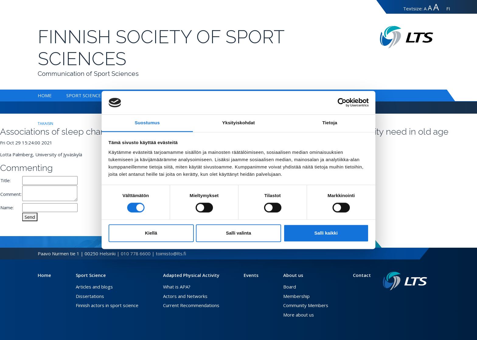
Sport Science (83, 95)
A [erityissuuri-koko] (436, 7)
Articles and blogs (94, 287)
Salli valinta (238, 233)
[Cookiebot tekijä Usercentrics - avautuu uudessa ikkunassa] (342, 102)
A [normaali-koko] (425, 8)
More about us (298, 315)
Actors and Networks (185, 296)
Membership (296, 296)
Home (45, 95)
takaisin (45, 123)
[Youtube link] (424, 300)
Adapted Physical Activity (191, 275)
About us (293, 275)
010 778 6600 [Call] (136, 253)
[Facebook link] (410, 300)
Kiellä (151, 233)
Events (251, 275)
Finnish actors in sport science (107, 305)
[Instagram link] (419, 300)
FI (448, 8)
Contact (362, 275)
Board (289, 287)
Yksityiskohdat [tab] (238, 122)
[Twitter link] (415, 300)
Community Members (305, 305)
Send (30, 217)
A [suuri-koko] (430, 7)
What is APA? (176, 287)
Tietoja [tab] (329, 122)
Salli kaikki (326, 233)
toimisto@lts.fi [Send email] (171, 253)
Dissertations (90, 296)
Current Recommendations (191, 305)
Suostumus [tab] (147, 122)
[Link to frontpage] (405, 281)
